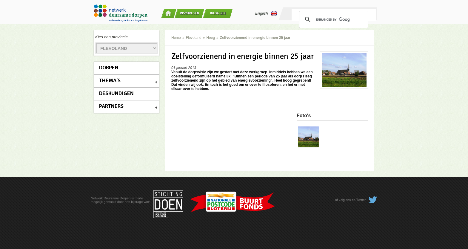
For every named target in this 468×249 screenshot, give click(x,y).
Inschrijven (189, 13)
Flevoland (193, 38)
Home (176, 38)
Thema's (110, 80)
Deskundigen (116, 93)
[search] (333, 19)
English (266, 13)
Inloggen (218, 13)
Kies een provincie (111, 37)
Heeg (210, 38)
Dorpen (108, 67)
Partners (111, 106)
